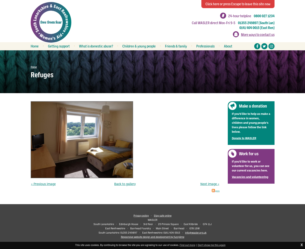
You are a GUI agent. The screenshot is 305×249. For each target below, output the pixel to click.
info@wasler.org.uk (195, 233)
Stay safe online (162, 216)
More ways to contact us (258, 35)
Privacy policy (141, 216)
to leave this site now (237, 4)
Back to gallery (125, 184)
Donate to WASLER (244, 138)
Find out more (187, 245)
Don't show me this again (212, 245)
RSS (216, 192)
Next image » (209, 184)
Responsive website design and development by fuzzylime (152, 237)
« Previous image (43, 184)
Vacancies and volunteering (250, 177)
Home (34, 67)
